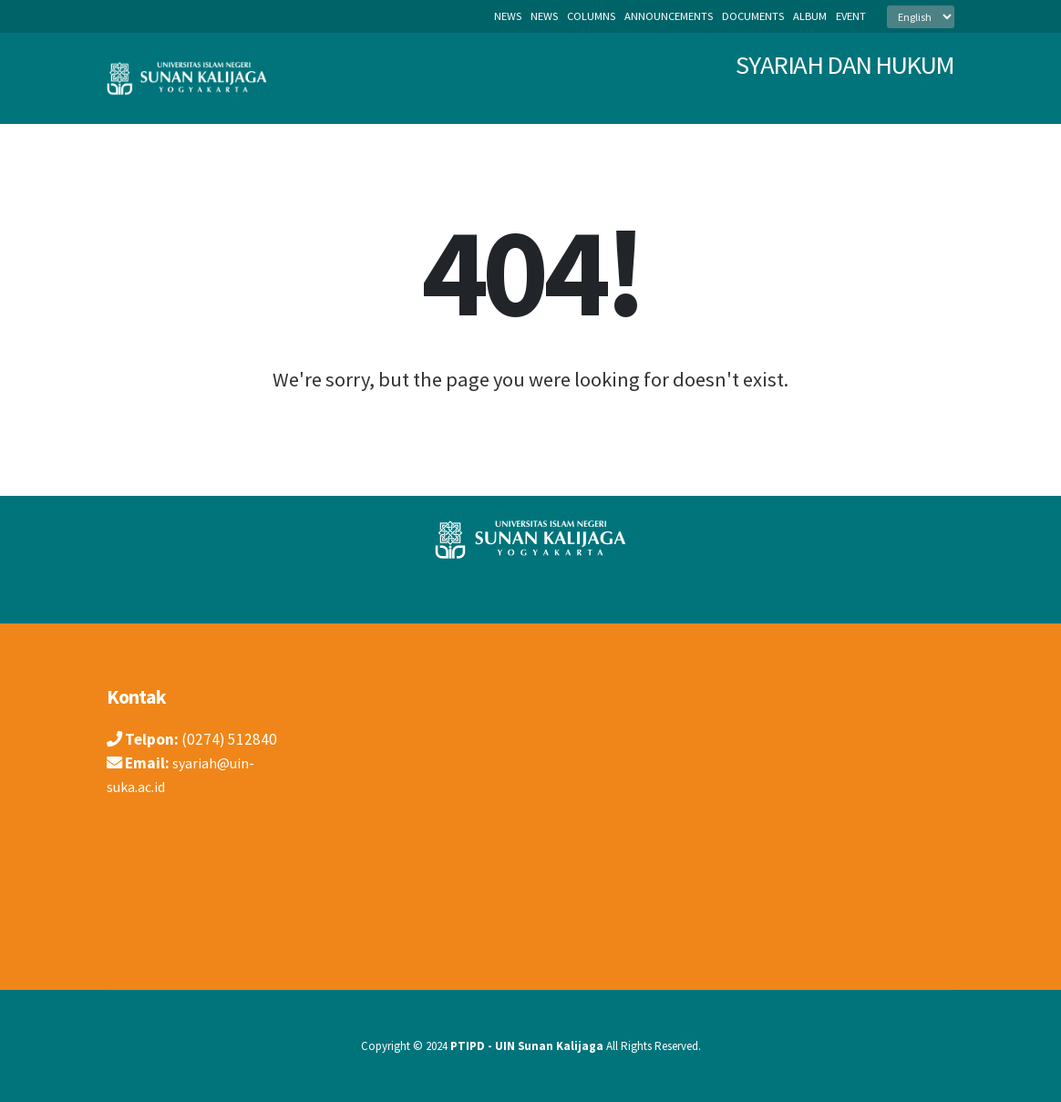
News (507, 16)
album (810, 16)
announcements (668, 16)
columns (591, 16)
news (544, 16)
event (851, 16)
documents (753, 16)
